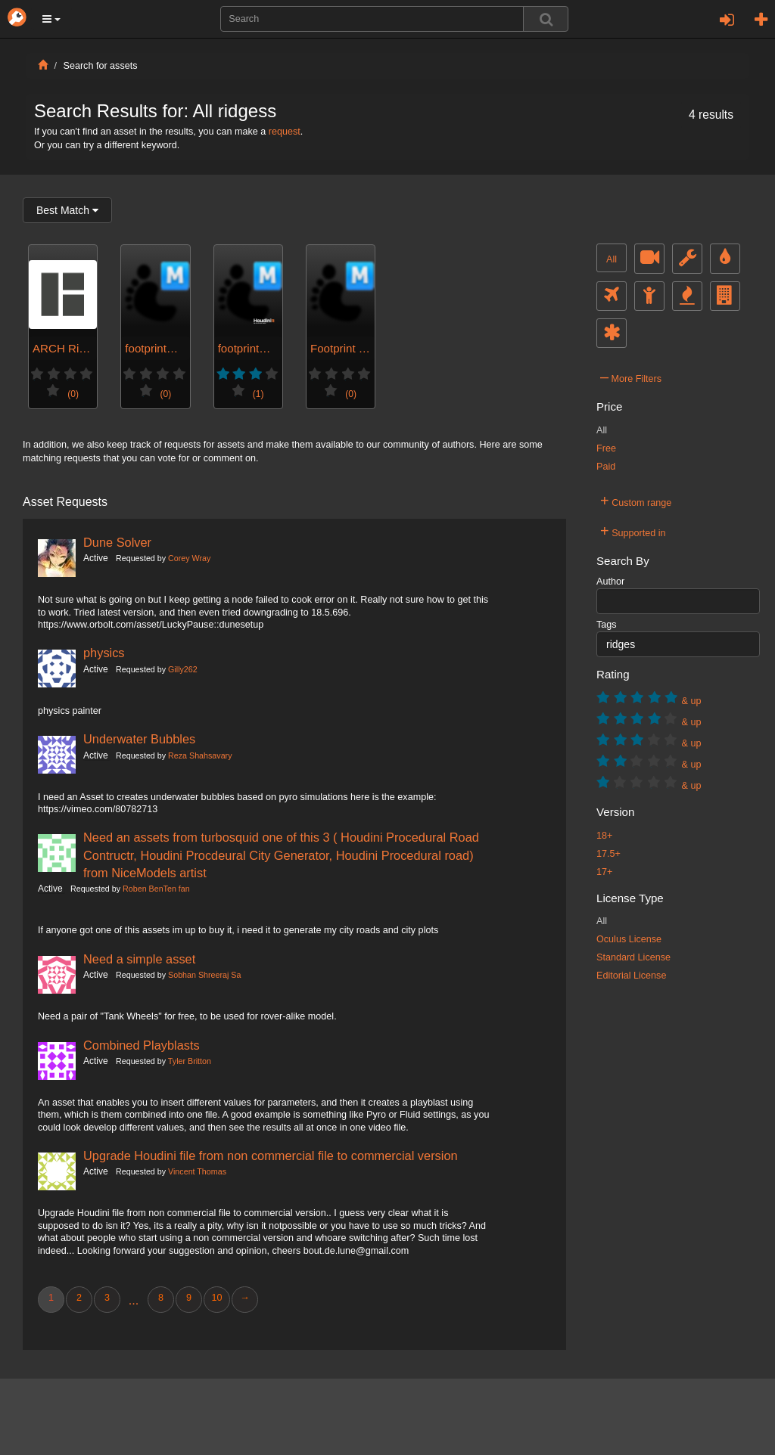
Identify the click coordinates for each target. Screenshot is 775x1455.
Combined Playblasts (141, 1045)
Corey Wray (189, 558)
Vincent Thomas (197, 1171)
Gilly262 (183, 669)
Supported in (633, 531)
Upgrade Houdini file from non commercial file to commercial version (270, 1155)
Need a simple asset (139, 959)
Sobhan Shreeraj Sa (204, 974)
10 (216, 1297)
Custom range (635, 500)
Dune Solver (117, 542)
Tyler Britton (189, 1061)
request (284, 131)
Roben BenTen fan (156, 888)
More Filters (630, 376)
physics (104, 652)
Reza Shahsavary (200, 755)
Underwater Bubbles (139, 739)
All (611, 259)
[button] (51, 19)
